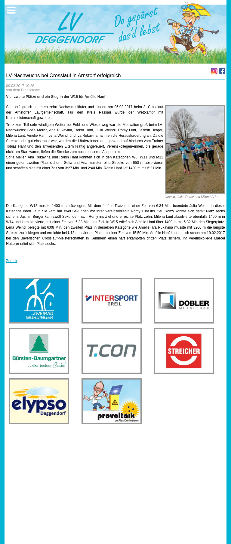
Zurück (11, 261)
